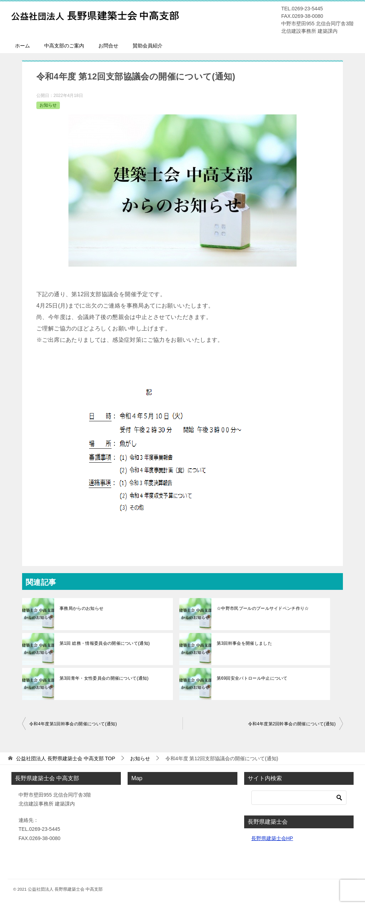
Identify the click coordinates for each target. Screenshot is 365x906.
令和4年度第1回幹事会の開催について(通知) (73, 723)
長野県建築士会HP (272, 838)
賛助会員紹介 (148, 45)
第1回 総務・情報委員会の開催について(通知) (103, 643)
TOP (65, 758)
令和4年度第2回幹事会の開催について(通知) (292, 723)
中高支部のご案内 (64, 45)
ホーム (22, 45)
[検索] (298, 798)
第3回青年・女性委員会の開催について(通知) (103, 678)
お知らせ (48, 105)
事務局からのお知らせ (81, 608)
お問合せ (108, 45)
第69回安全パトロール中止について (251, 678)
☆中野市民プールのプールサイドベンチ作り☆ (262, 608)
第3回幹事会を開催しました (244, 643)
